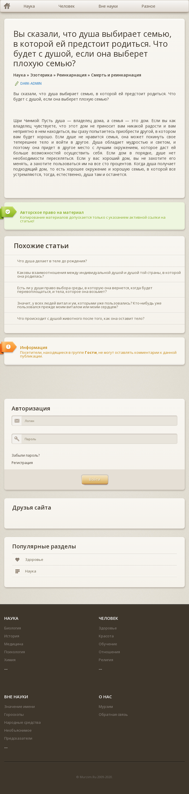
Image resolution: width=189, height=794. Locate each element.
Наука (19, 75)
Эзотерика (41, 75)
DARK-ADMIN (31, 83)
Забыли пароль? (26, 455)
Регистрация (22, 462)
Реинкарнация (72, 75)
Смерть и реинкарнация (116, 75)
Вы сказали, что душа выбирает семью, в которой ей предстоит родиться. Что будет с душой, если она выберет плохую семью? (92, 48)
